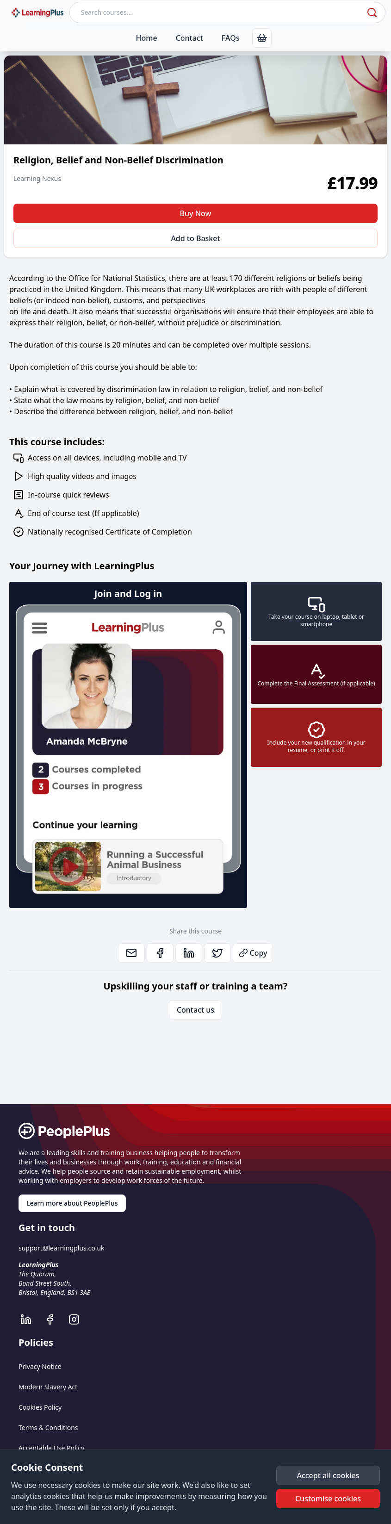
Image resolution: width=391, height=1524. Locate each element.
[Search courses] (217, 12)
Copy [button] (253, 952)
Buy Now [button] (195, 213)
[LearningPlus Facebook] (55, 1319)
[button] (328, 1475)
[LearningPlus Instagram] (79, 1319)
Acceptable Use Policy (51, 1447)
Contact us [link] (195, 1010)
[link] (262, 38)
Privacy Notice (40, 1366)
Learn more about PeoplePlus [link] (72, 1203)
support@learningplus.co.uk (62, 1248)
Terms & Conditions (48, 1427)
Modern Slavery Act (48, 1386)
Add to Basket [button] (195, 238)
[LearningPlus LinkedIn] (31, 1319)
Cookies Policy (40, 1407)
